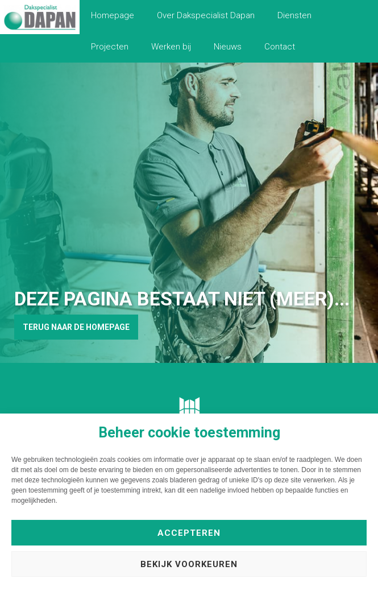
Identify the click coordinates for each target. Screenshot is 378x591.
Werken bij (171, 47)
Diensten (294, 15)
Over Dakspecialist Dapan (206, 15)
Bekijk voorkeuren (189, 564)
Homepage (112, 15)
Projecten (109, 47)
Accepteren (189, 533)
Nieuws (228, 47)
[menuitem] (113, 15)
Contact (279, 47)
